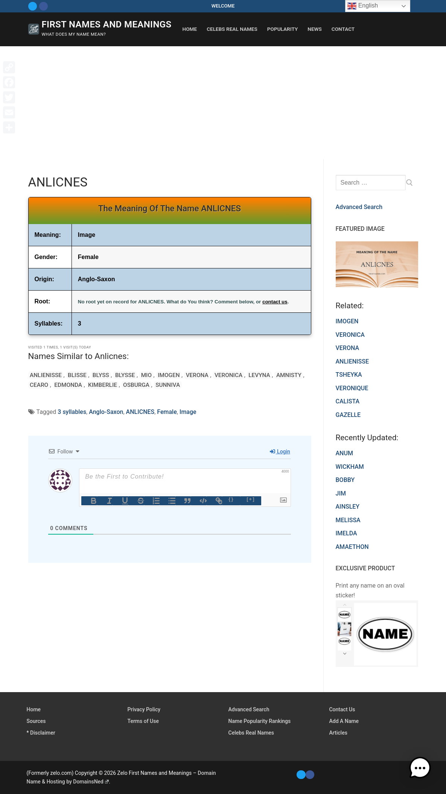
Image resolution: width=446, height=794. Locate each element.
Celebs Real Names (251, 733)
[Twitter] (32, 6)
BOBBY (345, 479)
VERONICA (209, 375)
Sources (36, 721)
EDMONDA (42, 384)
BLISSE (74, 375)
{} (231, 499)
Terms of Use (143, 721)
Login (280, 452)
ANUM (344, 453)
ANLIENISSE (44, 375)
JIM (341, 493)
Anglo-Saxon (106, 411)
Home (34, 709)
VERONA (180, 375)
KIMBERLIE (74, 384)
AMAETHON (352, 546)
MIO (135, 375)
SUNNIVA (135, 384)
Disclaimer (42, 733)
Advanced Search (359, 207)
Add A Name (343, 721)
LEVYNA (238, 375)
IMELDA (346, 533)
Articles (338, 733)
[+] (251, 499)
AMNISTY (265, 375)
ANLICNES (140, 411)
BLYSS (95, 375)
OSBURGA (106, 384)
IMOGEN (154, 375)
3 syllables (72, 411)
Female (167, 411)
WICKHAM (350, 466)
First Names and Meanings (107, 24)
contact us (275, 302)
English (362, 6)
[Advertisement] (223, 102)
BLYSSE (116, 375)
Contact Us (342, 709)
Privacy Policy (144, 709)
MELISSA (348, 520)
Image (188, 411)
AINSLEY (348, 506)
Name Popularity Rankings (259, 721)
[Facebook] (43, 6)
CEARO (290, 375)
